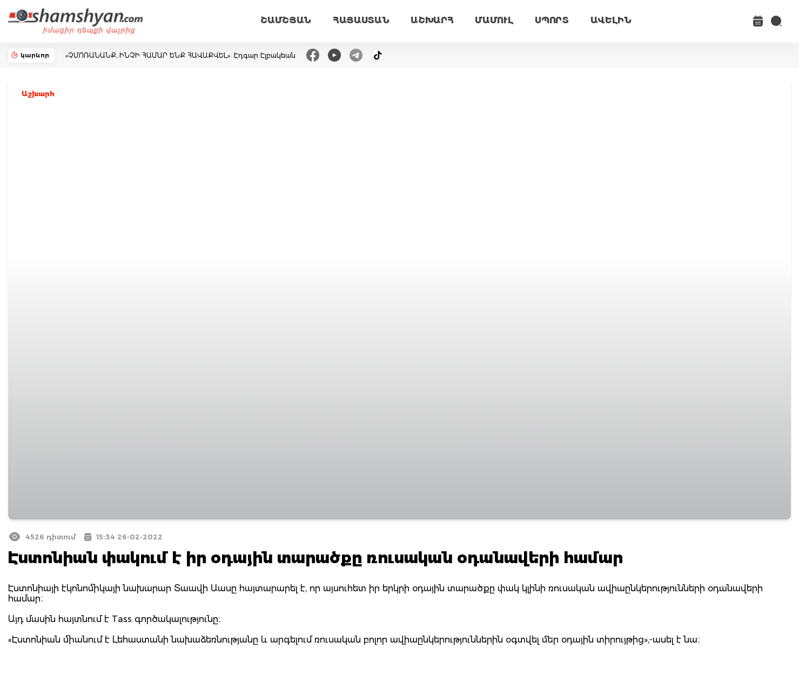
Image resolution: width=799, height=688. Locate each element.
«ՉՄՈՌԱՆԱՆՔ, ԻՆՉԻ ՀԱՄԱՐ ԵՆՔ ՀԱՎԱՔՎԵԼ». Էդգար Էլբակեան (180, 55)
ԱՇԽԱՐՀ (432, 20)
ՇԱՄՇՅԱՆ (285, 20)
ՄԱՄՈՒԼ (494, 20)
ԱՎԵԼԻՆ (611, 20)
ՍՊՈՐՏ (551, 20)
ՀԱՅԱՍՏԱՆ (361, 20)
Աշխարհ (38, 94)
